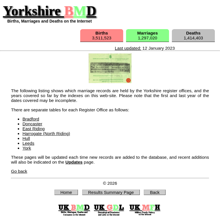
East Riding (33, 128)
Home (66, 192)
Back (155, 192)
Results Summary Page (111, 192)
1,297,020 (147, 35)
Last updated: (128, 48)
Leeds (28, 143)
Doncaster (32, 123)
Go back (19, 171)
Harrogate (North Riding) (46, 133)
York (26, 148)
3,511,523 (101, 35)
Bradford (30, 118)
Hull (26, 138)
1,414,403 (193, 35)
